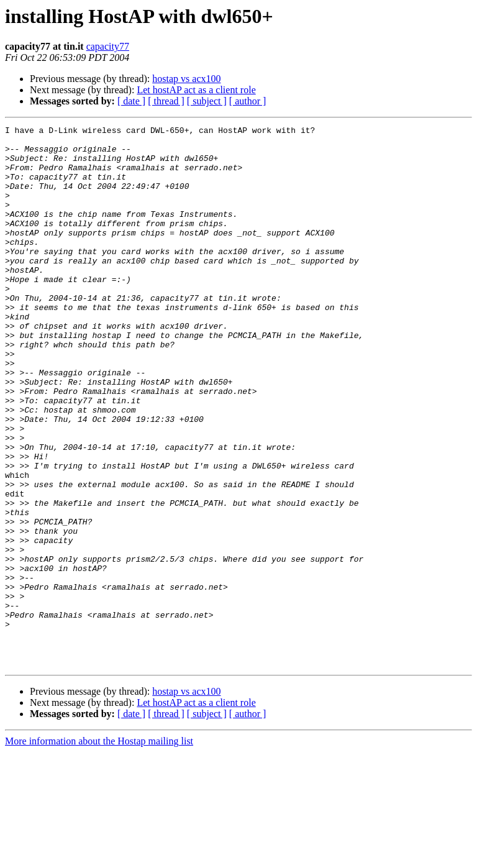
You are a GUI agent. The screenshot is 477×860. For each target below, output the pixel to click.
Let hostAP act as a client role (196, 90)
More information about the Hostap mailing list (99, 849)
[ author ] (247, 101)
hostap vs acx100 (186, 78)
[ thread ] (166, 101)
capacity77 (107, 46)
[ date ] (131, 101)
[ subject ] (207, 101)
